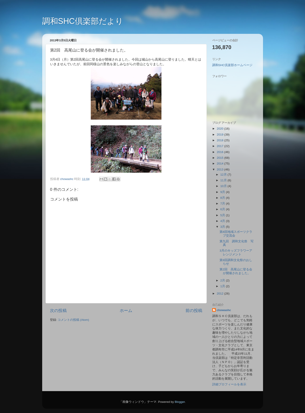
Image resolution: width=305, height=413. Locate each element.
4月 (223, 221)
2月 (223, 280)
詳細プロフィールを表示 (229, 384)
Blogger (180, 401)
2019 (220, 134)
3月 (223, 226)
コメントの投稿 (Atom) (73, 319)
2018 (220, 140)
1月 (223, 286)
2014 (220, 163)
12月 (224, 174)
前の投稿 (194, 310)
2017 (220, 146)
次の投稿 (58, 310)
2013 (220, 169)
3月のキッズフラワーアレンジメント (236, 252)
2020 (220, 128)
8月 (223, 197)
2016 (220, 152)
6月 (223, 209)
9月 (223, 192)
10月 (224, 186)
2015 (220, 157)
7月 (223, 203)
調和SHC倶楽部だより (82, 21)
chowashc (224, 310)
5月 (223, 215)
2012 (220, 293)
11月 (224, 180)
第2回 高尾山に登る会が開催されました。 (236, 271)
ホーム (126, 310)
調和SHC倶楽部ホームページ (232, 65)
